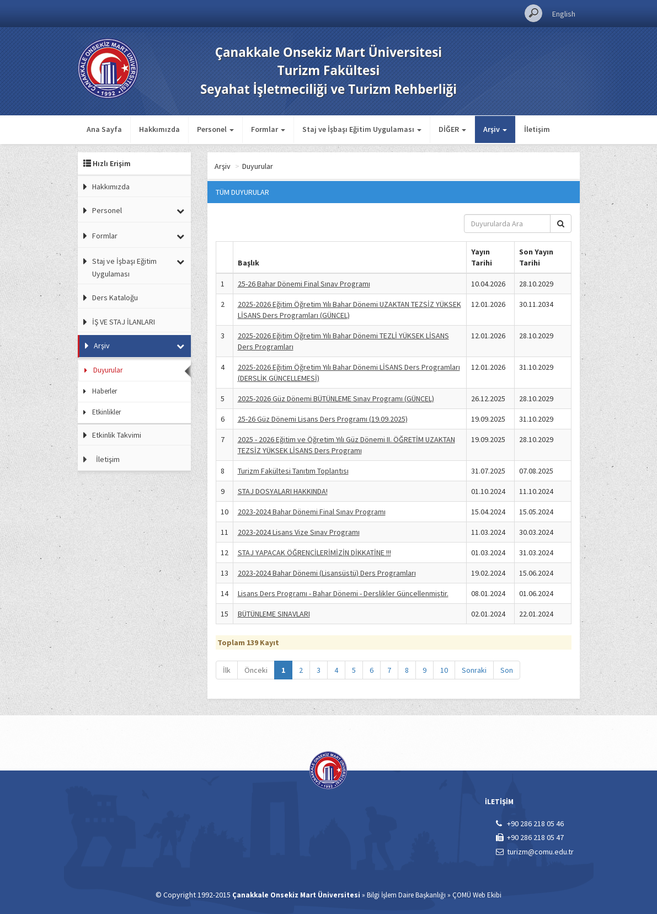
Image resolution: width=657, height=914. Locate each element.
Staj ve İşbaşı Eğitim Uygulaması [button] (361, 129)
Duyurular (107, 370)
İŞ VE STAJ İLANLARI (123, 322)
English (563, 14)
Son (506, 670)
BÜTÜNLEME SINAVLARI (274, 614)
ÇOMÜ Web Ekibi (476, 895)
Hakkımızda (159, 129)
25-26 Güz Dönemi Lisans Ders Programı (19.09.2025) (323, 419)
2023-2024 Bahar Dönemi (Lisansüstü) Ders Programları (327, 573)
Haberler (104, 391)
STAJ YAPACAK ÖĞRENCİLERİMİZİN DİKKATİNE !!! (314, 552)
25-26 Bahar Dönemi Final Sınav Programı (304, 284)
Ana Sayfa (104, 129)
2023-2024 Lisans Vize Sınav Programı (299, 532)
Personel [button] (215, 129)
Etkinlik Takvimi (116, 435)
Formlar (104, 236)
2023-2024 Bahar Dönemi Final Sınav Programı (312, 512)
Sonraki (474, 670)
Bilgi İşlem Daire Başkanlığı (406, 895)
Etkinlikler (106, 412)
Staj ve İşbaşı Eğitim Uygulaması (124, 267)
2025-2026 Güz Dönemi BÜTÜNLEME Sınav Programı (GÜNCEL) (336, 398)
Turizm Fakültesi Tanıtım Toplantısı (293, 471)
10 (444, 670)
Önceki (256, 670)
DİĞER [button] (452, 129)
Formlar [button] (268, 129)
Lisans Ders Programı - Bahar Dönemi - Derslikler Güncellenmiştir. (343, 593)
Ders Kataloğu (115, 297)
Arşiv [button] (495, 129)
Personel (107, 210)
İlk (227, 670)
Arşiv (102, 345)
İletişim (537, 129)
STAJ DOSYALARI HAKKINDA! (283, 491)
